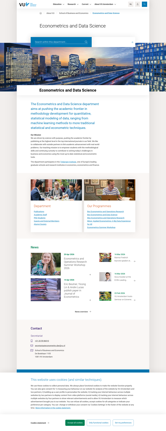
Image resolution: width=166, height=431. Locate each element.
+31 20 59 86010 (42, 341)
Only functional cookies (98, 423)
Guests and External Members (46, 221)
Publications (39, 211)
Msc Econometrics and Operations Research (105, 218)
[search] (86, 42)
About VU (50, 13)
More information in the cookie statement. (53, 408)
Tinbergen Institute (68, 162)
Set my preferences (123, 423)
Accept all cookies (74, 423)
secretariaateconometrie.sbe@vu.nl (50, 346)
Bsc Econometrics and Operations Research (105, 211)
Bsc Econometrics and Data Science (102, 215)
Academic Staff (40, 215)
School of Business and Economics (73, 13)
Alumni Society (40, 224)
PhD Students (39, 218)
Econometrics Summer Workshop (101, 227)
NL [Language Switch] (131, 4)
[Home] (41, 13)
